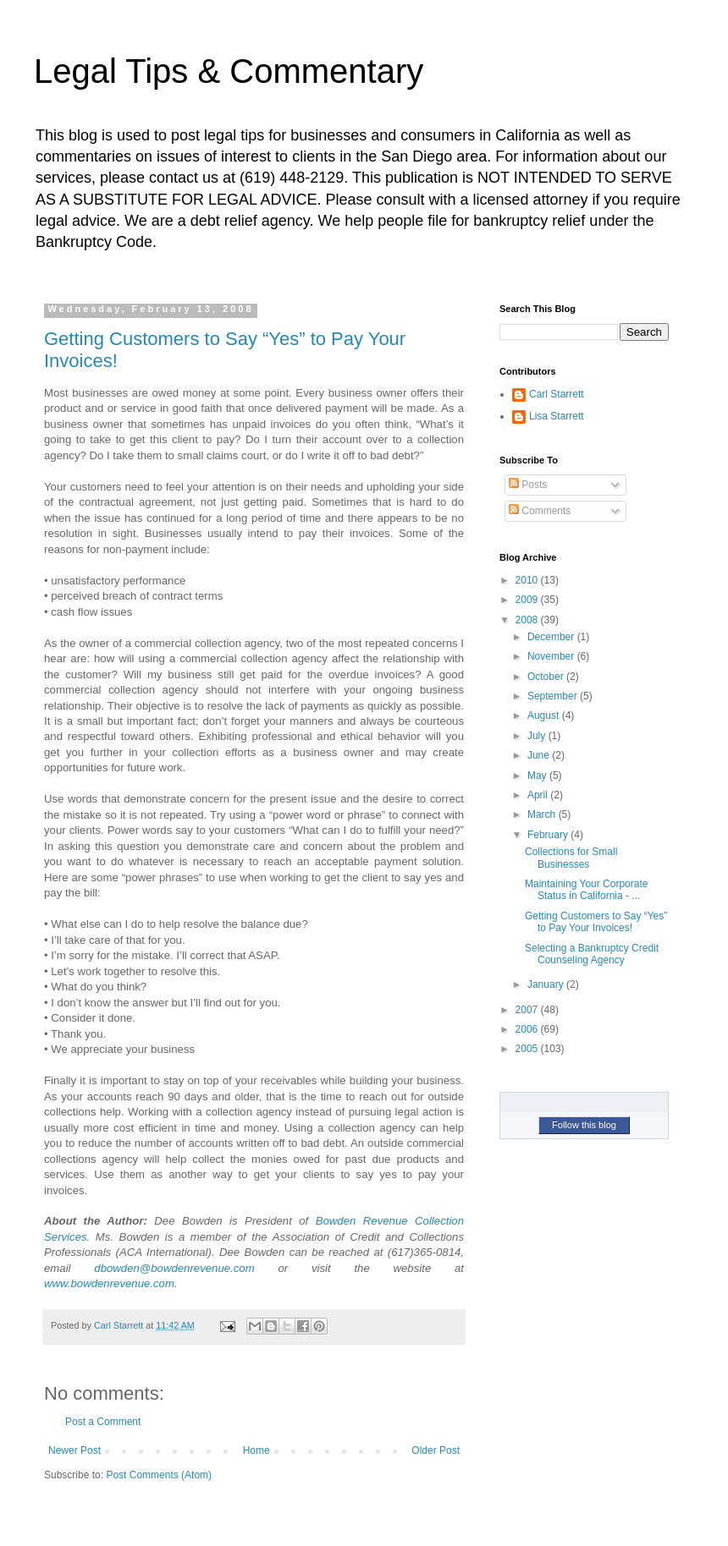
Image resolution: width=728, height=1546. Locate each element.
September (553, 696)
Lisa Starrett (556, 416)
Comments (540, 511)
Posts (528, 485)
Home (256, 1450)
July (538, 736)
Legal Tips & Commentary (228, 71)
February (549, 835)
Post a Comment (103, 1422)
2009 (528, 600)
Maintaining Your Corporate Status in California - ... (586, 890)
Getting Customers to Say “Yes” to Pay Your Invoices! (596, 922)
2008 (528, 620)
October (546, 677)
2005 (528, 1049)
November (552, 656)
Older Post (435, 1450)
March (543, 814)
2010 (528, 580)
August (544, 715)
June (539, 755)
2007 (528, 1010)
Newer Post (74, 1450)
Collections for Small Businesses (571, 857)
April (538, 795)
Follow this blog (584, 1125)
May (538, 775)
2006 (528, 1029)
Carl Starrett (556, 394)
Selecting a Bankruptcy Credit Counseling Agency (592, 954)
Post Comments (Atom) (159, 1475)
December (552, 637)
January (546, 984)
